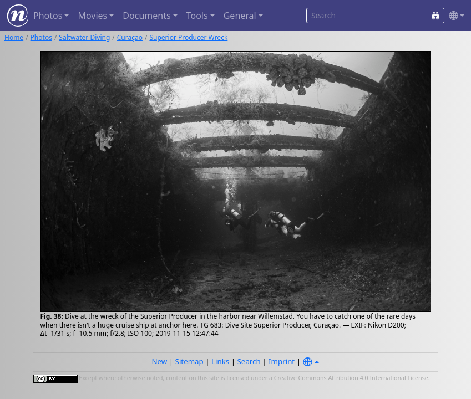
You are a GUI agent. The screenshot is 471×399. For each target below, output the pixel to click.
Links (220, 361)
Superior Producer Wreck (188, 37)
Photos (41, 37)
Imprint (282, 361)
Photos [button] (47, 15)
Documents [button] (146, 15)
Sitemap (189, 361)
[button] (454, 16)
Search (249, 361)
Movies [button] (92, 15)
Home (13, 37)
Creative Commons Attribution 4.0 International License (351, 378)
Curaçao (130, 37)
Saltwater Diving (84, 37)
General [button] (240, 15)
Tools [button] (197, 15)
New (159, 361)
